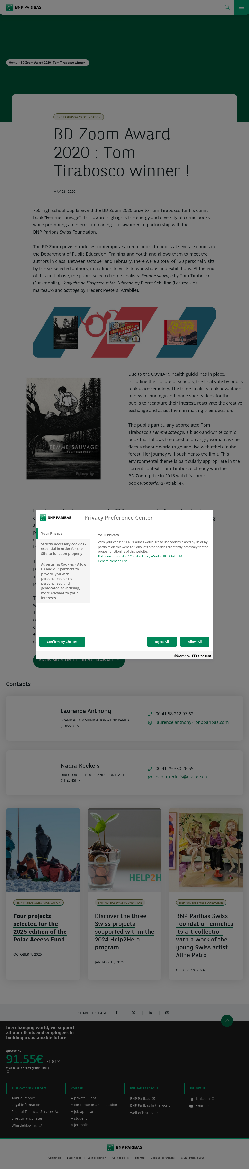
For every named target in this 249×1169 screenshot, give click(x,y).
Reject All (162, 641)
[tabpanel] (154, 549)
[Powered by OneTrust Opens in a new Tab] (192, 656)
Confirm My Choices (62, 641)
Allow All (195, 641)
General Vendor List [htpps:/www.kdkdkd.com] (112, 561)
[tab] (63, 533)
